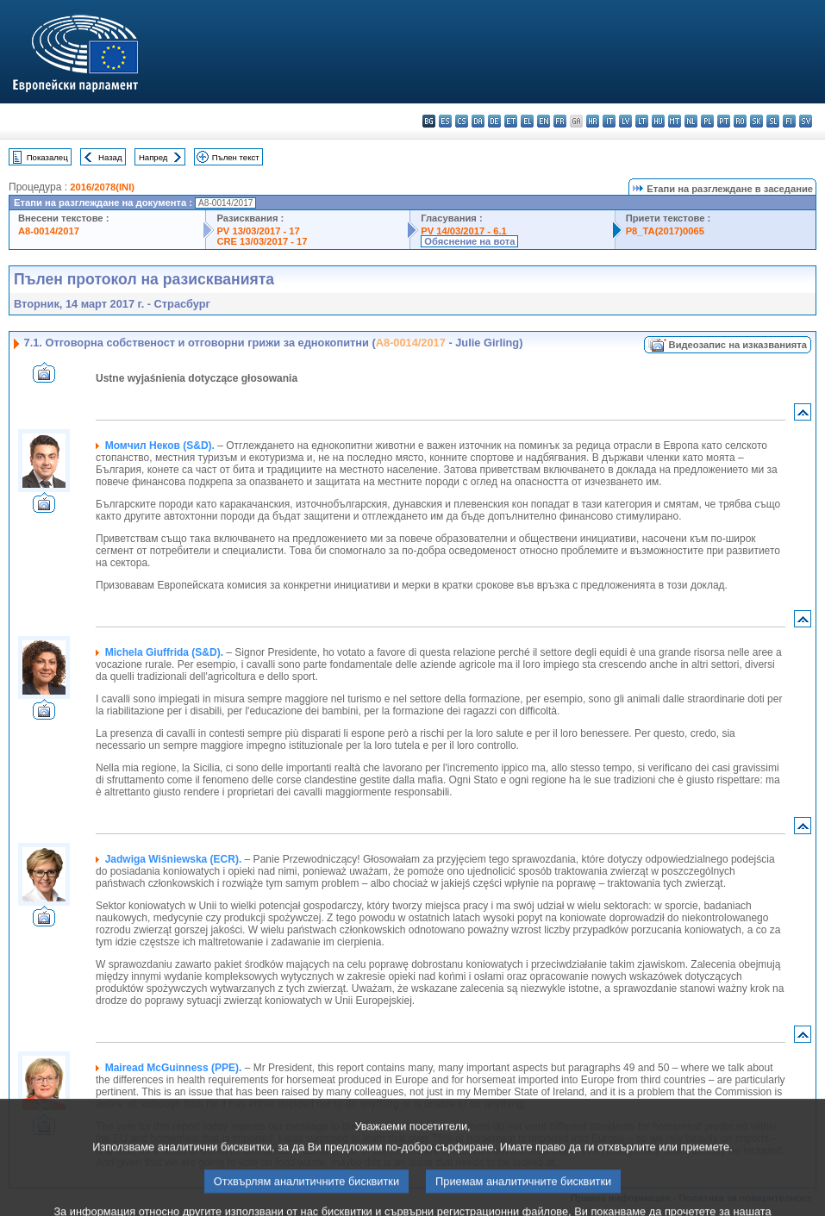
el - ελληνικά (527, 121)
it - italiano (609, 121)
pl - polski (707, 121)
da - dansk (478, 121)
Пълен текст (235, 157)
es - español (445, 121)
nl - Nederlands (690, 121)
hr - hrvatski (592, 121)
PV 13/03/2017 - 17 (257, 231)
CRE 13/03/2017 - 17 (261, 241)
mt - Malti (674, 121)
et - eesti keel (510, 121)
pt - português (723, 121)
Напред (153, 157)
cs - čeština (461, 121)
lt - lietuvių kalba (641, 121)
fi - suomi (789, 121)
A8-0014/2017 (48, 231)
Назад (110, 157)
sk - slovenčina (756, 121)
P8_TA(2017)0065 (665, 231)
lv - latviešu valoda (625, 121)
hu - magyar (658, 121)
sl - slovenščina (772, 121)
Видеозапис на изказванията (738, 345)
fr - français (559, 121)
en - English (543, 121)
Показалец (47, 157)
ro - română (740, 121)
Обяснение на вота (469, 241)
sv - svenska (805, 121)
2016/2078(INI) (102, 187)
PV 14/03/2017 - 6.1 (464, 231)
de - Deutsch (494, 121)
